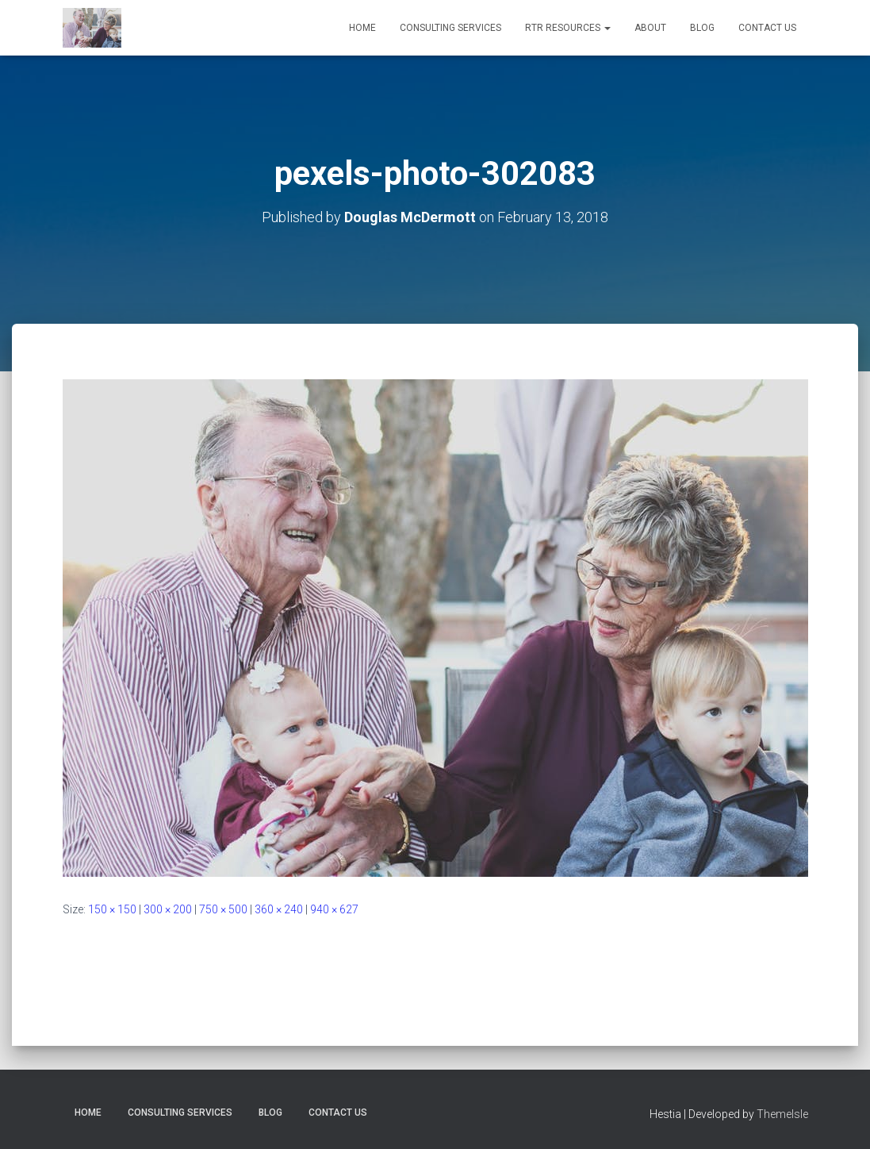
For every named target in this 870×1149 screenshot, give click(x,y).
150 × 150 (112, 909)
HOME (362, 27)
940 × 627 (334, 909)
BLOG (702, 27)
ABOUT (650, 27)
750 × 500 (223, 909)
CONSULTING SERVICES (450, 27)
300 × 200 (168, 909)
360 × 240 (279, 909)
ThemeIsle (782, 1114)
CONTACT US (767, 27)
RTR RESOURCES (568, 27)
